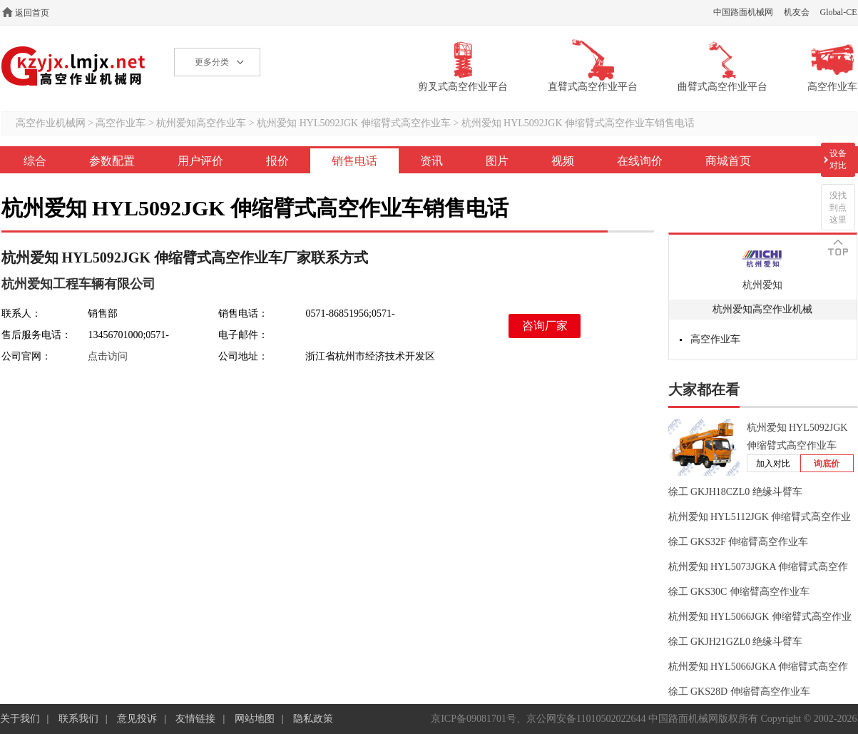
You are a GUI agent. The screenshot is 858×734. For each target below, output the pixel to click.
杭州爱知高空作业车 (201, 123)
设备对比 (838, 159)
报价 (277, 161)
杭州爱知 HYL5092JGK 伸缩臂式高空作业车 (353, 123)
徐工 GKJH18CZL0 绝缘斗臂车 (735, 491)
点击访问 (108, 356)
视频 (562, 161)
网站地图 (255, 718)
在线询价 (640, 161)
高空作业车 (120, 123)
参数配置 (112, 161)
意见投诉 (137, 718)
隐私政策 (313, 718)
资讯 (431, 161)
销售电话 (354, 161)
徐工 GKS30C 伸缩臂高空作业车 (739, 591)
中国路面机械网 (743, 12)
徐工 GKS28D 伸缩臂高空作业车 (739, 691)
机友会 (797, 12)
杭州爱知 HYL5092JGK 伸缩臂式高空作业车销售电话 (578, 123)
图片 (497, 161)
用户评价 (200, 161)
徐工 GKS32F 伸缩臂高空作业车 (738, 541)
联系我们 (78, 718)
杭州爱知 (762, 285)
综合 (35, 161)
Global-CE (838, 12)
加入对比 (773, 464)
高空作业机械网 (73, 66)
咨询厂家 (545, 326)
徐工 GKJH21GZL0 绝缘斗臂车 (735, 641)
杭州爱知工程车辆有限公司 (78, 284)
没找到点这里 (838, 207)
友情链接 (195, 718)
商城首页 (728, 161)
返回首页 (32, 13)
